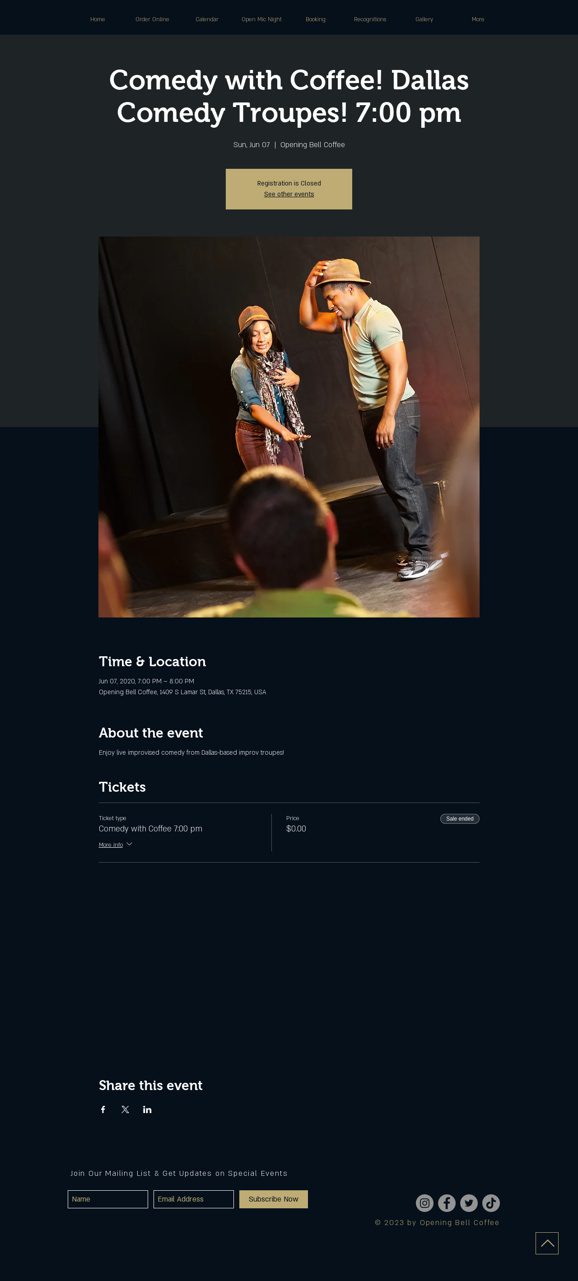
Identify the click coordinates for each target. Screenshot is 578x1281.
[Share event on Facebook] (103, 1109)
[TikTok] (491, 1203)
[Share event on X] (125, 1109)
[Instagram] (425, 1203)
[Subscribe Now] (273, 1199)
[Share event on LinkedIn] (147, 1109)
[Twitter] (469, 1203)
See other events (289, 194)
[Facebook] (447, 1203)
